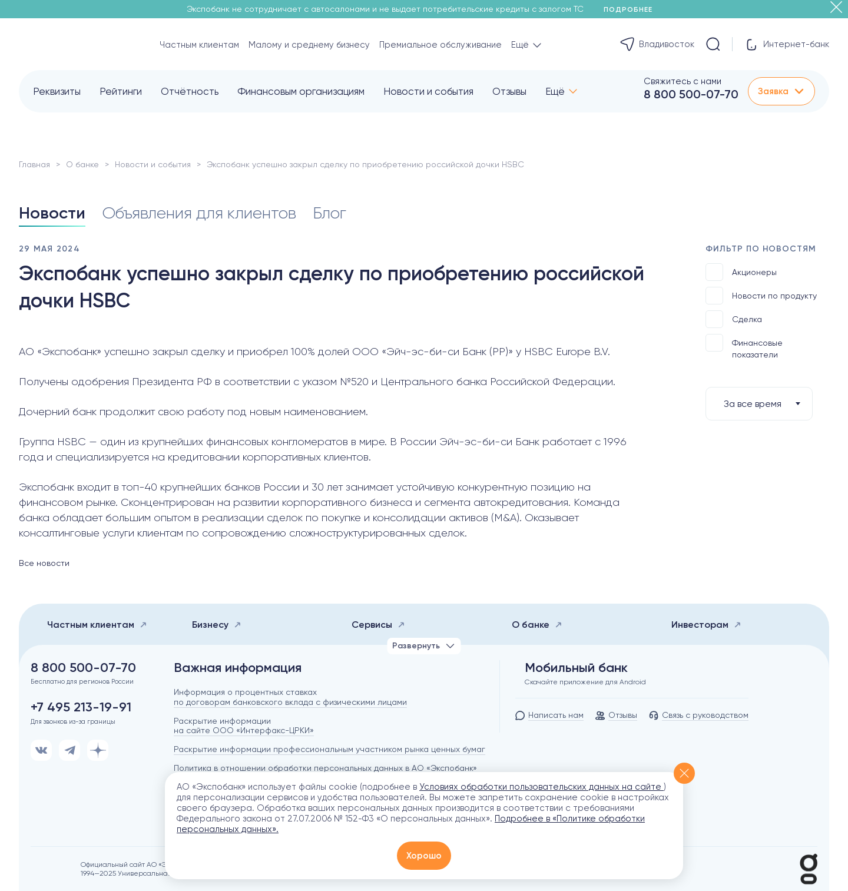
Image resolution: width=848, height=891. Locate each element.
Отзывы (509, 91)
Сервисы (378, 624)
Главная (34, 164)
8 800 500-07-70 (691, 94)
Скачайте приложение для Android (585, 682)
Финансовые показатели (744, 346)
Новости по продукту (761, 295)
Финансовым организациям (301, 91)
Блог (329, 213)
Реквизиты (57, 91)
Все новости (44, 563)
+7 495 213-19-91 (81, 707)
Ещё (555, 91)
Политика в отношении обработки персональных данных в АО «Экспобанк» (325, 768)
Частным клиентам (199, 44)
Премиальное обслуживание (440, 44)
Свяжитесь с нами (682, 81)
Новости (52, 213)
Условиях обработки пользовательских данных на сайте (541, 786)
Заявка (781, 91)
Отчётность (189, 91)
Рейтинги (121, 91)
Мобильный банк (576, 667)
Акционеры (741, 272)
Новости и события (428, 91)
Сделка (733, 319)
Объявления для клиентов (199, 213)
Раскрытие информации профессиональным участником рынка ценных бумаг (329, 749)
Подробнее (632, 9)
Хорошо (424, 855)
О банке (82, 164)
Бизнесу (216, 624)
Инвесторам (706, 624)
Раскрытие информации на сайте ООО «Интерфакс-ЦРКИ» (244, 726)
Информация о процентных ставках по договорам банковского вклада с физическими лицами (290, 697)
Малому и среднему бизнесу (309, 44)
